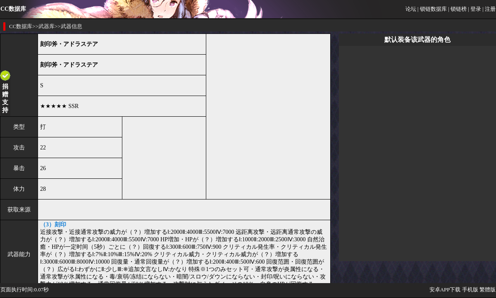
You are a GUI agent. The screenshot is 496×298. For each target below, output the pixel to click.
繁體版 (487, 289)
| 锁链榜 (457, 9)
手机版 (470, 289)
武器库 (46, 26)
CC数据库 (20, 26)
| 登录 (474, 9)
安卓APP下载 (445, 289)
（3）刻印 (53, 224)
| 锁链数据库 (432, 9)
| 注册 (489, 9)
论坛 (410, 9)
